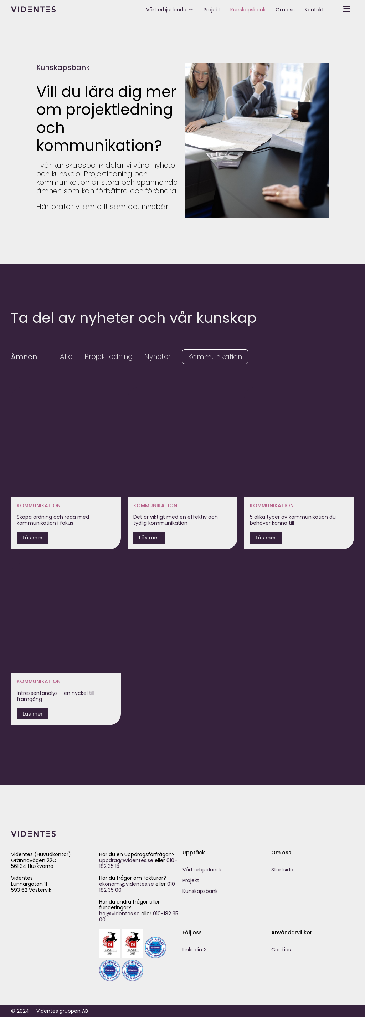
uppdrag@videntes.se (126, 860)
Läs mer (32, 537)
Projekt (212, 9)
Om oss (285, 9)
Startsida (282, 869)
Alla (66, 356)
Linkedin (192, 949)
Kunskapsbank (248, 9)
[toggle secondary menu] (341, 9)
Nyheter (157, 356)
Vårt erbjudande (166, 9)
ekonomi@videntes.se (126, 884)
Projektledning (108, 356)
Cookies (281, 949)
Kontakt (314, 9)
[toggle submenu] (194, 9)
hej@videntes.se (119, 913)
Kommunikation (215, 357)
